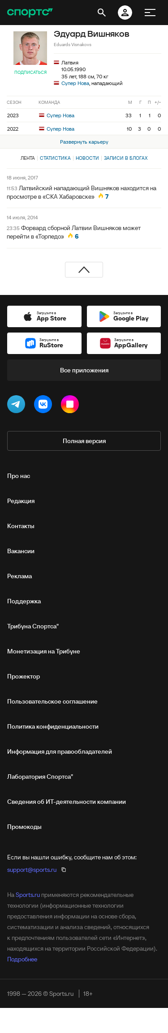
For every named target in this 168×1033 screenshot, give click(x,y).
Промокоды (24, 827)
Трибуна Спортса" (33, 626)
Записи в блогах (125, 158)
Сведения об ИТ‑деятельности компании (66, 802)
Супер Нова (75, 83)
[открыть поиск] (101, 12)
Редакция (20, 501)
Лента (28, 158)
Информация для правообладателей (59, 751)
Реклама (19, 576)
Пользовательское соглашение (52, 701)
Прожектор (23, 676)
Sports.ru (28, 895)
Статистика (55, 158)
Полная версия (84, 441)
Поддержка (24, 601)
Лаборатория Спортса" (40, 777)
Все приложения (84, 370)
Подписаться (30, 72)
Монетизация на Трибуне (43, 651)
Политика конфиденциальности (53, 726)
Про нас (18, 476)
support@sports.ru (31, 870)
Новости (87, 158)
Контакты (20, 526)
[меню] (150, 12)
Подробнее (22, 959)
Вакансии (20, 551)
